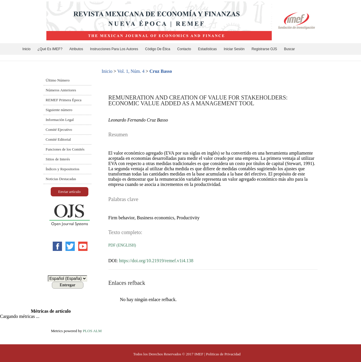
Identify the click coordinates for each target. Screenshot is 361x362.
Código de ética (157, 49)
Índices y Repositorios (62, 169)
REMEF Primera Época (63, 100)
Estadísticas (207, 49)
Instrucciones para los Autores (114, 49)
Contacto (184, 49)
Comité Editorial (58, 139)
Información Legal (60, 119)
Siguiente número (59, 110)
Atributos (76, 49)
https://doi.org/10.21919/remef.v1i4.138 (156, 260)
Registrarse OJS (264, 49)
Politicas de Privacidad (223, 354)
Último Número (58, 80)
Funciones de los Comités (65, 149)
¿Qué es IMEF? (49, 49)
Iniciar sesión (234, 49)
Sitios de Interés (58, 159)
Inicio (26, 49)
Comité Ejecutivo (59, 129)
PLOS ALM (92, 331)
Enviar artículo (69, 191)
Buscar (289, 49)
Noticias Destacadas (61, 179)
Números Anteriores (61, 90)
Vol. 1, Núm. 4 (131, 71)
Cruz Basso (160, 71)
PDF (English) (122, 245)
